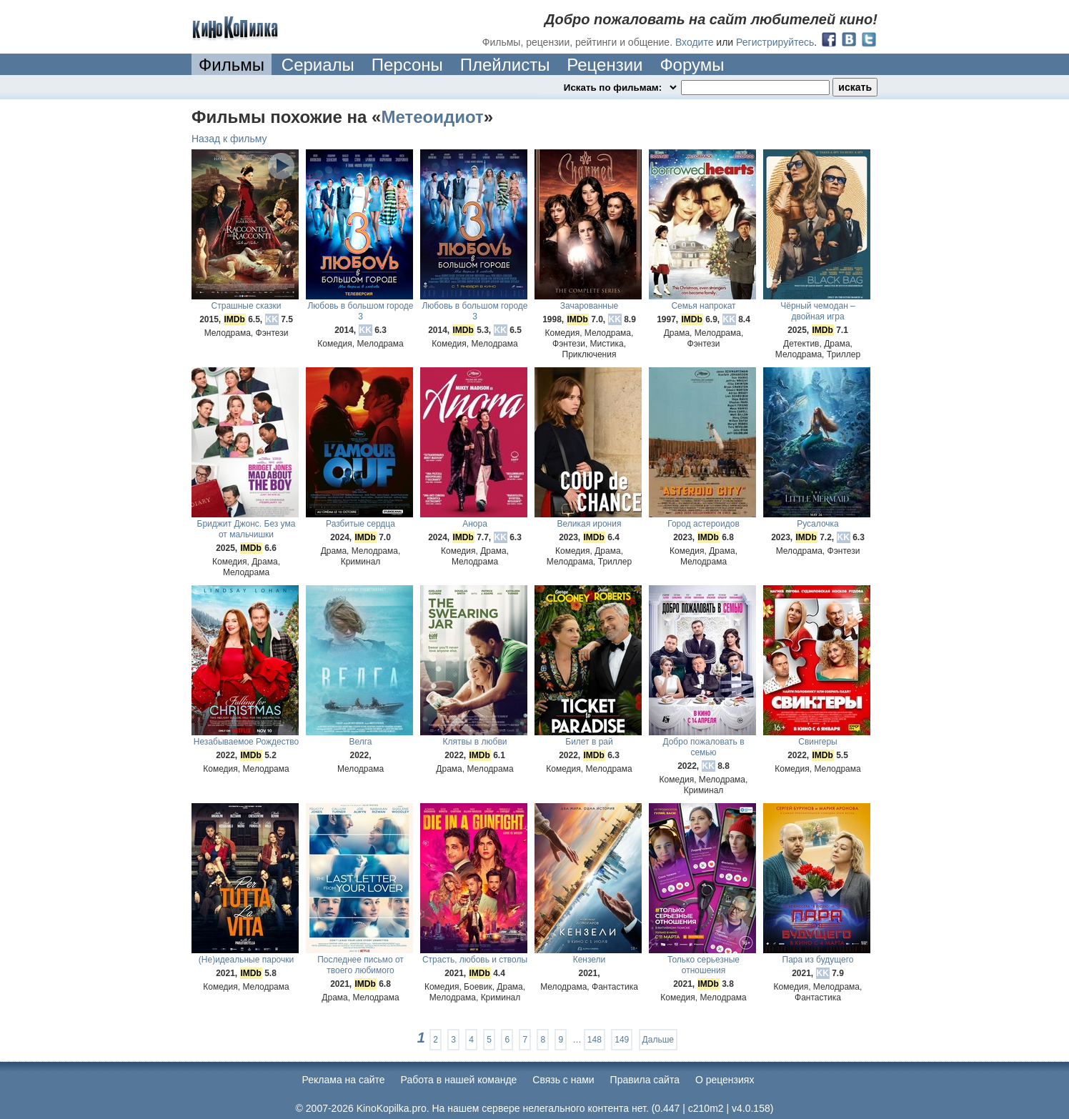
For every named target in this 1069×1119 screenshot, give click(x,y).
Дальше (658, 1040)
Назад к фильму (229, 138)
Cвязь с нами (563, 1079)
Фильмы (231, 64)
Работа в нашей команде (459, 1079)
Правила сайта (645, 1079)
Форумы (692, 64)
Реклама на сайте (343, 1079)
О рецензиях (725, 1079)
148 (594, 1040)
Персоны (407, 64)
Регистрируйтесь (775, 42)
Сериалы (318, 64)
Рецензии (604, 64)
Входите (694, 42)
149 (622, 1040)
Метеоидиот (432, 116)
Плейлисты (505, 64)
